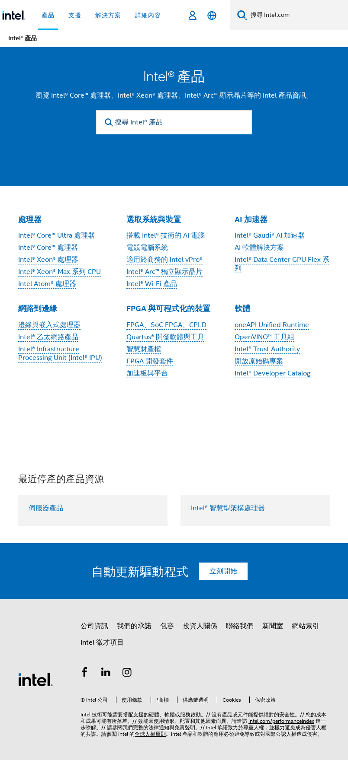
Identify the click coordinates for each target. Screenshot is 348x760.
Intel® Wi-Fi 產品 (151, 284)
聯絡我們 (240, 626)
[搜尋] (242, 15)
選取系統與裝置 (153, 219)
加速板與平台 (147, 373)
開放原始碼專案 (259, 361)
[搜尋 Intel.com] (297, 15)
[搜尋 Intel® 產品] (174, 122)
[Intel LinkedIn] (106, 673)
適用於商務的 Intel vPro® (164, 259)
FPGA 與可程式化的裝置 (168, 308)
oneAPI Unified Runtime (272, 325)
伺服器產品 (46, 508)
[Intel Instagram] (127, 673)
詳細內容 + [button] (151, 15)
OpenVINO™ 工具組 (264, 337)
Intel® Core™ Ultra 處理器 (56, 235)
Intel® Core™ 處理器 (48, 247)
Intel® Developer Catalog (273, 373)
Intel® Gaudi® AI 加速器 (270, 235)
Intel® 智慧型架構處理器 (228, 508)
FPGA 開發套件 (149, 361)
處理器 (30, 219)
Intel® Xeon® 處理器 (48, 259)
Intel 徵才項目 (102, 642)
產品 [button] (48, 15)
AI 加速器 (251, 219)
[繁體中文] (212, 15)
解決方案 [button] (108, 15)
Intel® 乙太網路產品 (48, 337)
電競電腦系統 (147, 247)
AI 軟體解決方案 (259, 247)
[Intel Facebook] (84, 673)
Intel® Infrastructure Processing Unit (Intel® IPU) (60, 353)
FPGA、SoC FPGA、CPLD (166, 325)
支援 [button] (74, 15)
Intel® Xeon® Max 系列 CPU (59, 271)
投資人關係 (200, 626)
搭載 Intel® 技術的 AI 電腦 (165, 235)
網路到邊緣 (37, 308)
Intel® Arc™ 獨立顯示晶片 (164, 271)
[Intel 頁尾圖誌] (35, 679)
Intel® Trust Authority (267, 349)
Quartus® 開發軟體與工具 (165, 337)
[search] (109, 122)
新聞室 (272, 626)
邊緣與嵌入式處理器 (49, 325)
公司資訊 (94, 626)
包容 (167, 626)
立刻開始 (223, 571)
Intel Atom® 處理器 (47, 284)
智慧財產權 (143, 349)
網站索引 (305, 626)
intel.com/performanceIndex (281, 721)
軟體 (242, 308)
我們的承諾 (134, 626)
